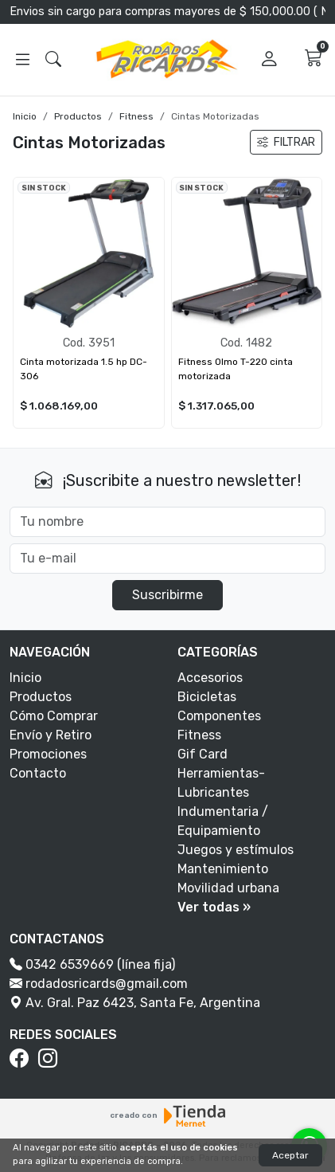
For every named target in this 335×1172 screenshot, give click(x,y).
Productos (78, 116)
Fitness (136, 116)
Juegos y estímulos (235, 849)
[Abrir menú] (23, 59)
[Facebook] (22, 1059)
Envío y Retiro (51, 735)
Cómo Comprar (54, 715)
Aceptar (290, 1155)
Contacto (38, 773)
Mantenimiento (222, 868)
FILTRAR (286, 142)
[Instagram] (51, 1059)
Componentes (219, 715)
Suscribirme (167, 594)
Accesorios (210, 677)
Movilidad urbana (228, 888)
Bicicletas (206, 696)
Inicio (25, 116)
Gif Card (202, 754)
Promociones (48, 754)
